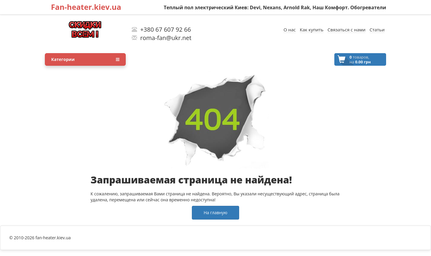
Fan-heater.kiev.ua (86, 7)
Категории (85, 59)
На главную (215, 212)
